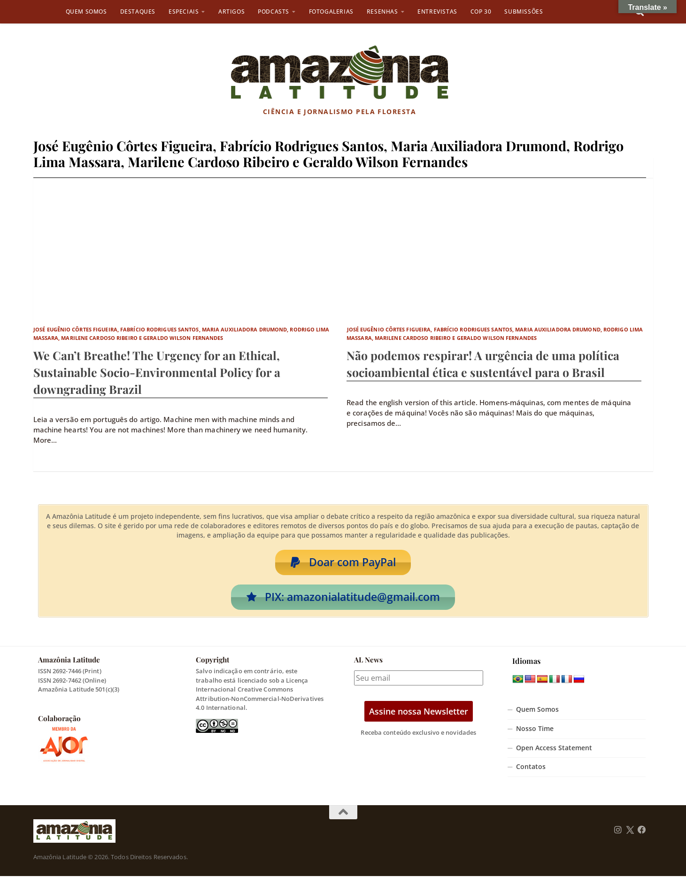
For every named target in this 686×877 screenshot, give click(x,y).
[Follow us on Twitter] (630, 831)
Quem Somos (86, 11)
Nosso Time (535, 730)
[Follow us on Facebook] (642, 831)
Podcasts (273, 11)
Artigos (231, 11)
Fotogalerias (331, 11)
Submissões (523, 11)
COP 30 (481, 11)
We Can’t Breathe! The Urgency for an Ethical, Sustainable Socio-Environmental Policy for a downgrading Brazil (156, 372)
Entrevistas (437, 11)
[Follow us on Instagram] (618, 831)
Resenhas (382, 11)
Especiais (184, 11)
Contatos (531, 768)
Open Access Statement (554, 749)
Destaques (137, 11)
